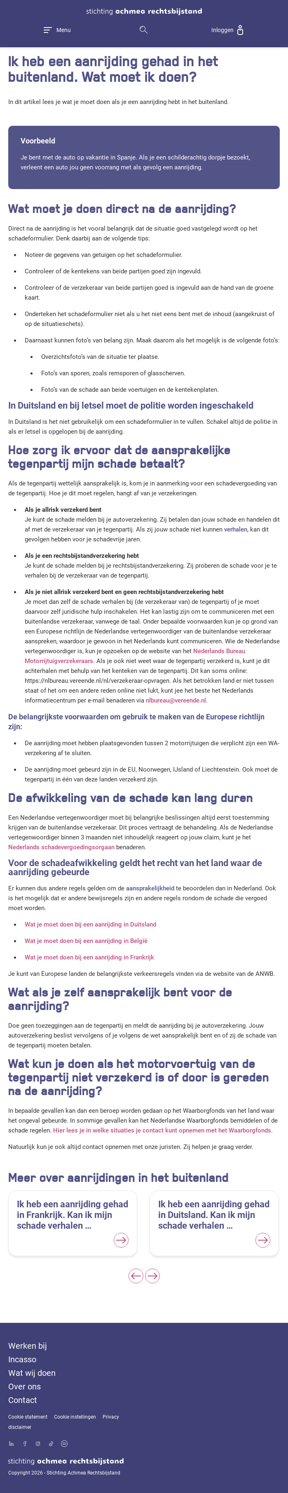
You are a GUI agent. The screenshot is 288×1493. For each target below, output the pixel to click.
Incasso (22, 1359)
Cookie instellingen (75, 1417)
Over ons (24, 1386)
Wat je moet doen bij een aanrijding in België (86, 941)
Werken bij (27, 1346)
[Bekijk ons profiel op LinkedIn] (11, 1444)
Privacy (111, 1417)
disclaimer (19, 1427)
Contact (22, 1400)
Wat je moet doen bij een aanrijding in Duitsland (90, 924)
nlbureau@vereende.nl (176, 700)
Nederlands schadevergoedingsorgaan (61, 847)
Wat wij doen (32, 1373)
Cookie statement (27, 1417)
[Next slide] (152, 1276)
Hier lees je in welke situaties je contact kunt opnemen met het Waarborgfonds (162, 1130)
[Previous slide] (136, 1276)
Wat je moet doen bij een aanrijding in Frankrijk (89, 957)
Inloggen (222, 30)
